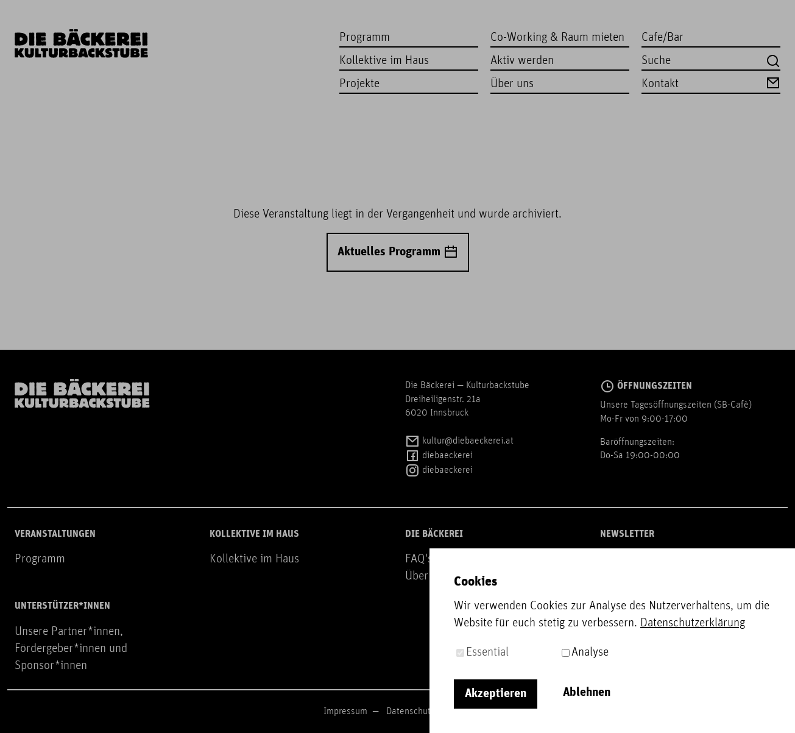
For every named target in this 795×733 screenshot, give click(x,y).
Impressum (345, 711)
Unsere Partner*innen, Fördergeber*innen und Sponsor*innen (71, 648)
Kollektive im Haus (384, 60)
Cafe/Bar (662, 37)
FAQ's (419, 559)
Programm (364, 37)
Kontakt (710, 83)
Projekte (359, 84)
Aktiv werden (522, 60)
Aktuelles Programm (397, 252)
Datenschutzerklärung (429, 711)
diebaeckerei (439, 455)
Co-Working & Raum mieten (557, 37)
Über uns (512, 84)
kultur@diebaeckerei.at (459, 441)
